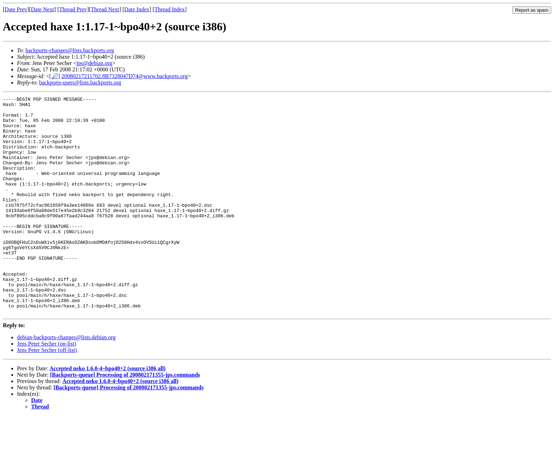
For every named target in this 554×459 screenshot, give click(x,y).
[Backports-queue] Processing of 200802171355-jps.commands (125, 418)
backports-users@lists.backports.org (80, 83)
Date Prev (16, 9)
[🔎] (54, 76)
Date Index (136, 9)
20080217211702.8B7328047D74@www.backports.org (124, 76)
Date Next (42, 9)
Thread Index (169, 9)
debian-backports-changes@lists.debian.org (66, 381)
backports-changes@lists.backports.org (69, 50)
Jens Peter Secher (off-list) (47, 393)
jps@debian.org (94, 63)
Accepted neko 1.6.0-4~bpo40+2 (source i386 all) (107, 412)
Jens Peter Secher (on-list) (46, 387)
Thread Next (105, 9)
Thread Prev (73, 9)
